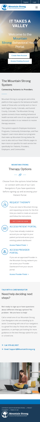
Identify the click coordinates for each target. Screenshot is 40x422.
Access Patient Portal (19, 245)
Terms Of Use (14, 410)
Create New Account (19, 55)
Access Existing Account (20, 61)
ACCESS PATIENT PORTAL (23, 226)
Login (34, 2)
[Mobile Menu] (36, 7)
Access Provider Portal (19, 274)
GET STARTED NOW (20, 221)
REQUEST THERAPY (20, 202)
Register (26, 2)
